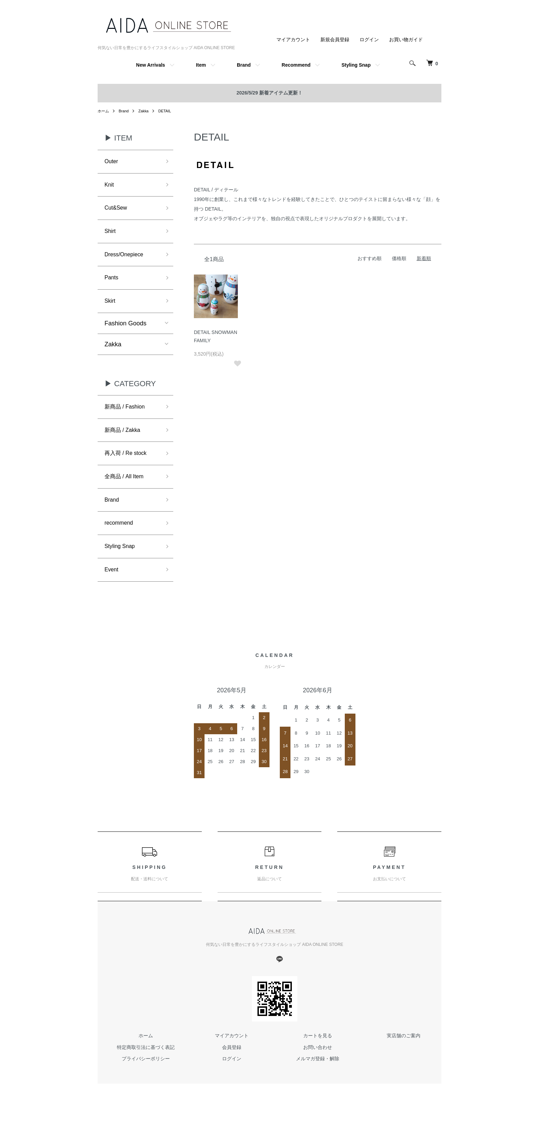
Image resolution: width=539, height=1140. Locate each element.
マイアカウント (293, 39)
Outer (112, 162)
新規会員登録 (334, 39)
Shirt (110, 236)
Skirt (110, 309)
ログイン (369, 39)
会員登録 (231, 1067)
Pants (112, 285)
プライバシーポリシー (146, 1079)
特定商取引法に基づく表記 (146, 1067)
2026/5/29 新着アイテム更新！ (269, 93)
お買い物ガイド (406, 39)
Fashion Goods (125, 332)
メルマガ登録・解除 (317, 1079)
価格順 (399, 258)
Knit (109, 186)
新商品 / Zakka (124, 441)
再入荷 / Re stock (128, 466)
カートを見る (317, 1055)
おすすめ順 (370, 258)
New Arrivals (150, 65)
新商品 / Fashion (127, 416)
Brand (244, 65)
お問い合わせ (317, 1067)
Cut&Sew (117, 211)
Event (112, 589)
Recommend (296, 65)
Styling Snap (356, 65)
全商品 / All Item (126, 490)
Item (201, 65)
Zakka (146, 111)
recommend (120, 539)
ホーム (104, 111)
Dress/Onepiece (126, 260)
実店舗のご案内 (403, 1055)
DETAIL (169, 111)
